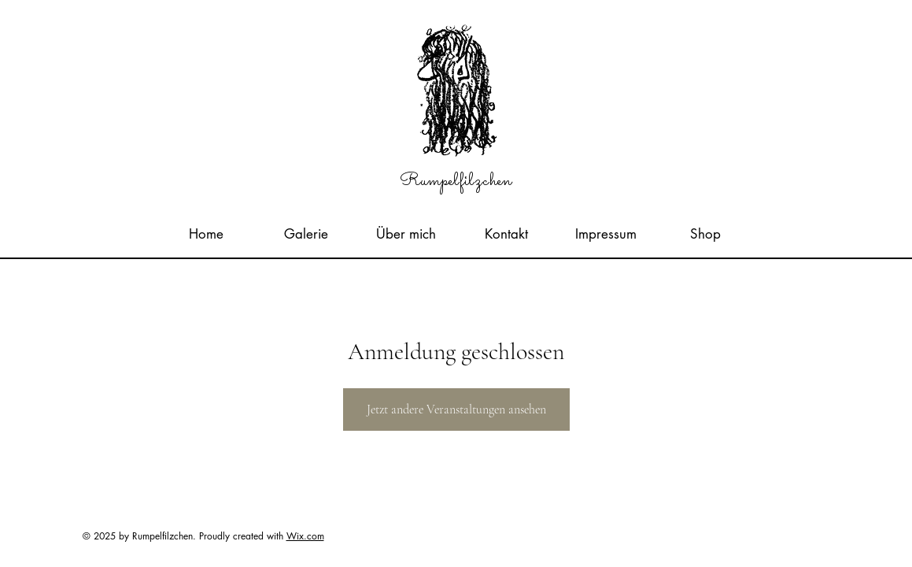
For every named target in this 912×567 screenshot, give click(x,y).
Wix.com (305, 536)
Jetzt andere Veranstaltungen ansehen (456, 409)
